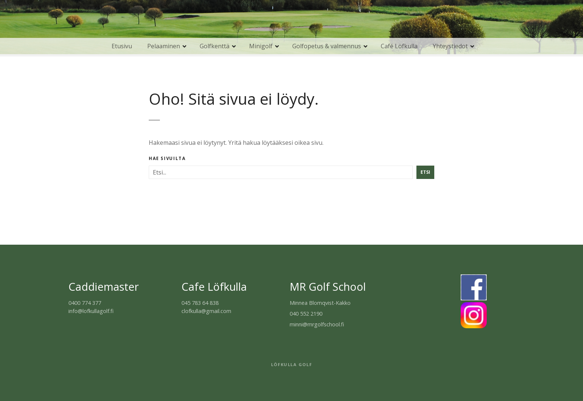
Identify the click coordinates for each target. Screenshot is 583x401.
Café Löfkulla (399, 46)
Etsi (425, 172)
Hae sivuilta (167, 158)
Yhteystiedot (450, 46)
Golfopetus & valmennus (326, 46)
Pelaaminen (163, 46)
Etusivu (122, 46)
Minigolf (261, 46)
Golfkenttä (214, 46)
